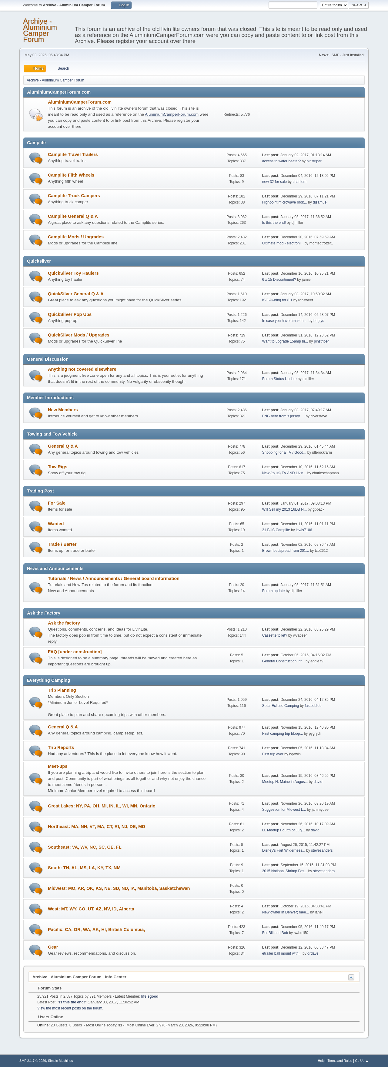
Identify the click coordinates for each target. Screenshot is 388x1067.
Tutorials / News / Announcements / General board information (113, 578)
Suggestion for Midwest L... (284, 809)
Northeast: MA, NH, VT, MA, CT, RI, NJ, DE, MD (96, 826)
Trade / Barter (62, 544)
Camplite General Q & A (73, 216)
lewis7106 (304, 530)
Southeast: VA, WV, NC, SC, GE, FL (85, 847)
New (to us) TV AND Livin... (284, 473)
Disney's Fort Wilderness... (283, 850)
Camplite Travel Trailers (73, 154)
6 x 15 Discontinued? (279, 279)
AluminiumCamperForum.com (80, 102)
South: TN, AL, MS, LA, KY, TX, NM (84, 867)
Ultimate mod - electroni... (283, 243)
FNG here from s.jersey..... (283, 416)
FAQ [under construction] (75, 651)
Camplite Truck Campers (74, 195)
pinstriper (313, 161)
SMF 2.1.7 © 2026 (32, 1060)
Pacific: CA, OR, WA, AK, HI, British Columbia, (96, 929)
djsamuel (320, 202)
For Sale (56, 503)
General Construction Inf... (283, 661)
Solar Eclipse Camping (280, 706)
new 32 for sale (274, 182)
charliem (299, 182)
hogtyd (318, 321)
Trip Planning (62, 690)
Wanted (56, 523)
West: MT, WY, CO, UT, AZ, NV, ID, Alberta (91, 908)
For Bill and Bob (275, 933)
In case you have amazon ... (285, 321)
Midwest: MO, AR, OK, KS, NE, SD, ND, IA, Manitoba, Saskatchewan (119, 888)
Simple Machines (60, 1060)
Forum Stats (47, 988)
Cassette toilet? (274, 635)
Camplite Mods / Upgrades (76, 236)
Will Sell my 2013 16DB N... (284, 509)
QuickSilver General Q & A (76, 293)
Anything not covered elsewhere (82, 369)
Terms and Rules (340, 1060)
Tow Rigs (57, 466)
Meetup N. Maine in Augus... (285, 782)
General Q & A (63, 446)
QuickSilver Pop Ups (70, 314)
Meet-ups (57, 766)
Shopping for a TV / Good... (284, 452)
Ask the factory (64, 623)
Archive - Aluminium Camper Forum (40, 30)
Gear (53, 947)
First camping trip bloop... (282, 733)
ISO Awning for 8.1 (277, 300)
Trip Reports (61, 747)
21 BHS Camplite (276, 530)
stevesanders (322, 850)
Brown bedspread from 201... (285, 550)
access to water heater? (281, 161)
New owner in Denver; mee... (285, 912)
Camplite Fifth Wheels (71, 175)
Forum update (273, 591)
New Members (63, 409)
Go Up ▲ (362, 1060)
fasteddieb (313, 706)
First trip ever (272, 754)
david (318, 782)
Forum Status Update (279, 379)
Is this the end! (274, 222)
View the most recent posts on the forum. (70, 1008)
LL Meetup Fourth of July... (283, 830)
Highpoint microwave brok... (284, 202)
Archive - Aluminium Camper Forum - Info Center (79, 977)
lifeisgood (150, 996)
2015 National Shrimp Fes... (284, 871)
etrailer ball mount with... (282, 953)
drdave (313, 953)
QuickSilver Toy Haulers (73, 273)
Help (321, 1060)
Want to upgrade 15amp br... (285, 341)
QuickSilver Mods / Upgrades (78, 335)
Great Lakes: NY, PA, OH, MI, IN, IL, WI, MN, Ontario (102, 806)
